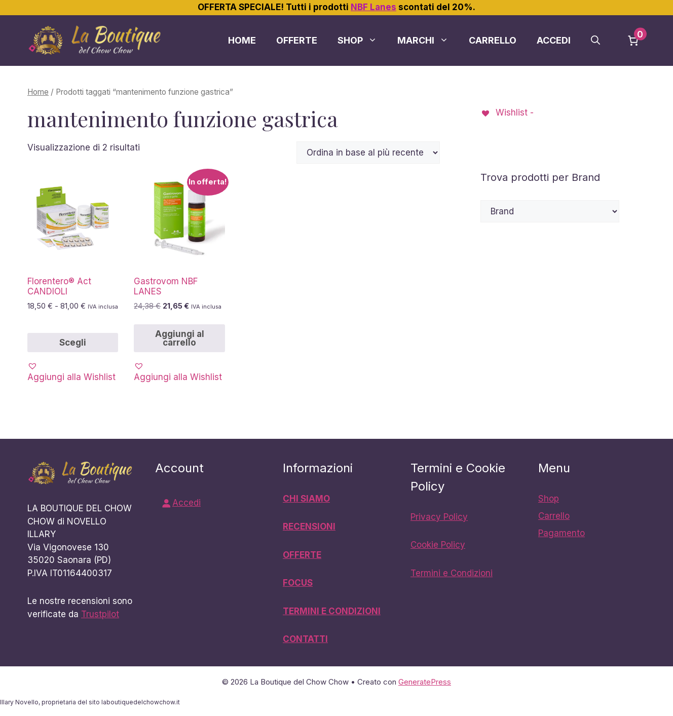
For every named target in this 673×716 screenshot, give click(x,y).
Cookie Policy (437, 545)
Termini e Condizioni (451, 573)
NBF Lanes (373, 7)
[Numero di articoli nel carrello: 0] (633, 40)
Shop (362, 40)
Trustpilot (100, 614)
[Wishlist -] (507, 112)
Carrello (492, 40)
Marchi (428, 40)
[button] (595, 40)
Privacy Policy (439, 517)
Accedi (554, 40)
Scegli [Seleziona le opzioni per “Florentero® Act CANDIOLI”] (72, 342)
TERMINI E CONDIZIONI (332, 611)
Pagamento (561, 533)
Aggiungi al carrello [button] (179, 338)
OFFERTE (302, 555)
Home (242, 40)
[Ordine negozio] (368, 152)
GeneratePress (424, 682)
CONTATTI (305, 639)
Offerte (296, 40)
